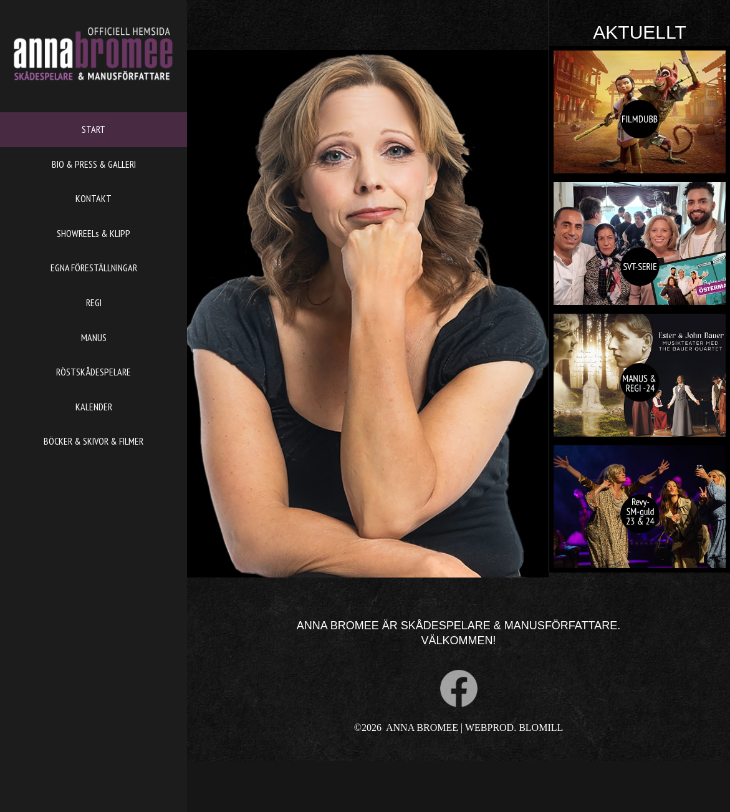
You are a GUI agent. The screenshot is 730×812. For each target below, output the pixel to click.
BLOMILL (541, 727)
